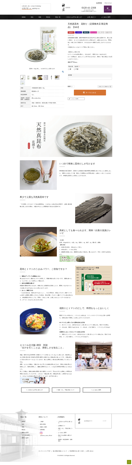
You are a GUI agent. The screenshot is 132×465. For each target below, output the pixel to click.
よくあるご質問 (105, 17)
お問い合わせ (94, 454)
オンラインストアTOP (41, 454)
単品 (32, 17)
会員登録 (99, 3)
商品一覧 (57, 17)
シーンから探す (26, 436)
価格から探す (25, 434)
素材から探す (25, 439)
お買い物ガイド (91, 17)
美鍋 (40, 17)
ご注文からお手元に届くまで (74, 17)
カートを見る (108, 9)
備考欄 (70, 75)
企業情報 (42, 431)
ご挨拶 (41, 423)
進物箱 (24, 17)
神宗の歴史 (43, 425)
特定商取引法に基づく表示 (78, 454)
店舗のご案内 (43, 428)
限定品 (48, 17)
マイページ (108, 3)
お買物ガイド (61, 427)
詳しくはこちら (36, 98)
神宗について (43, 418)
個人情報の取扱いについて (58, 454)
